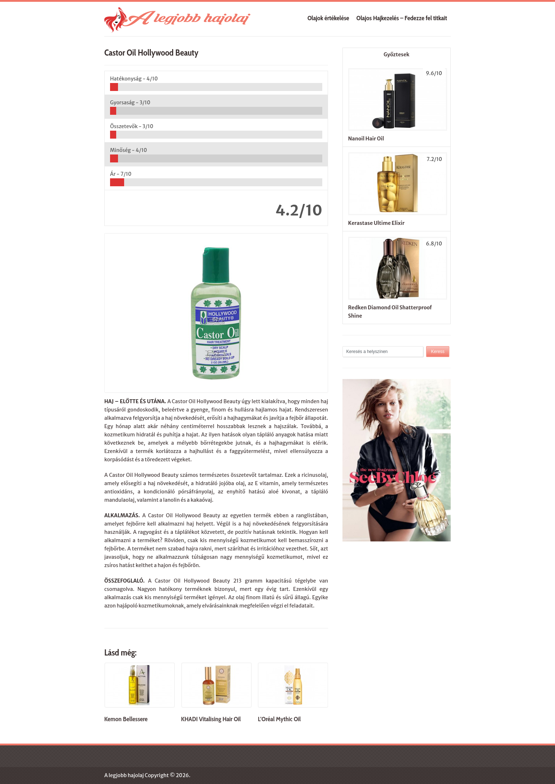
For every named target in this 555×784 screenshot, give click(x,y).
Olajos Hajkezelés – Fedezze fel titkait (402, 18)
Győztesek (397, 54)
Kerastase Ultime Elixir (376, 223)
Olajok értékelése (328, 18)
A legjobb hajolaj (124, 775)
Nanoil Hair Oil (366, 138)
